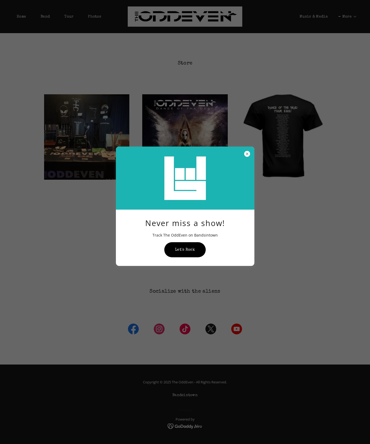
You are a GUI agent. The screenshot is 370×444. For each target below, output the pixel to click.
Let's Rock (185, 250)
